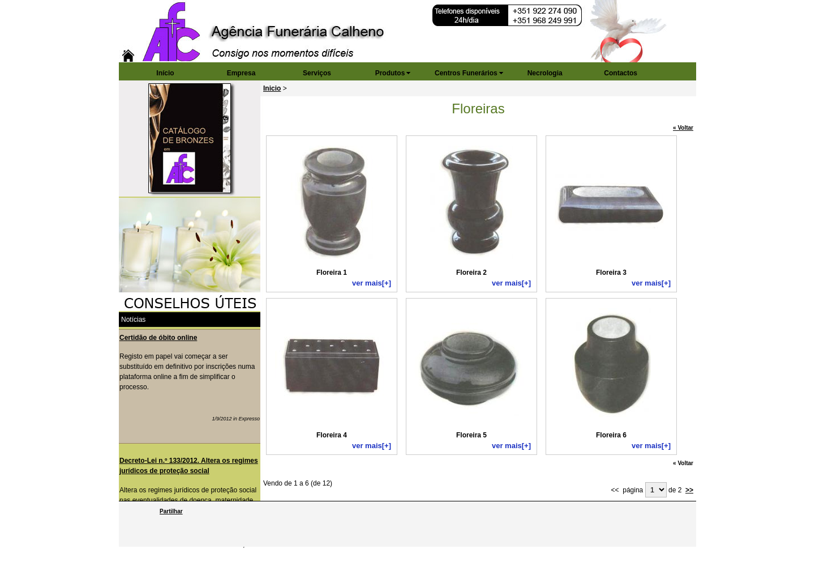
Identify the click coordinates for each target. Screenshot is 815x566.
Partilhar (171, 511)
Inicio (272, 88)
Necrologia (545, 73)
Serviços (317, 73)
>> (689, 490)
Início (165, 73)
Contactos (620, 73)
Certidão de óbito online (158, 338)
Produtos (390, 73)
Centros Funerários (466, 73)
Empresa (241, 73)
